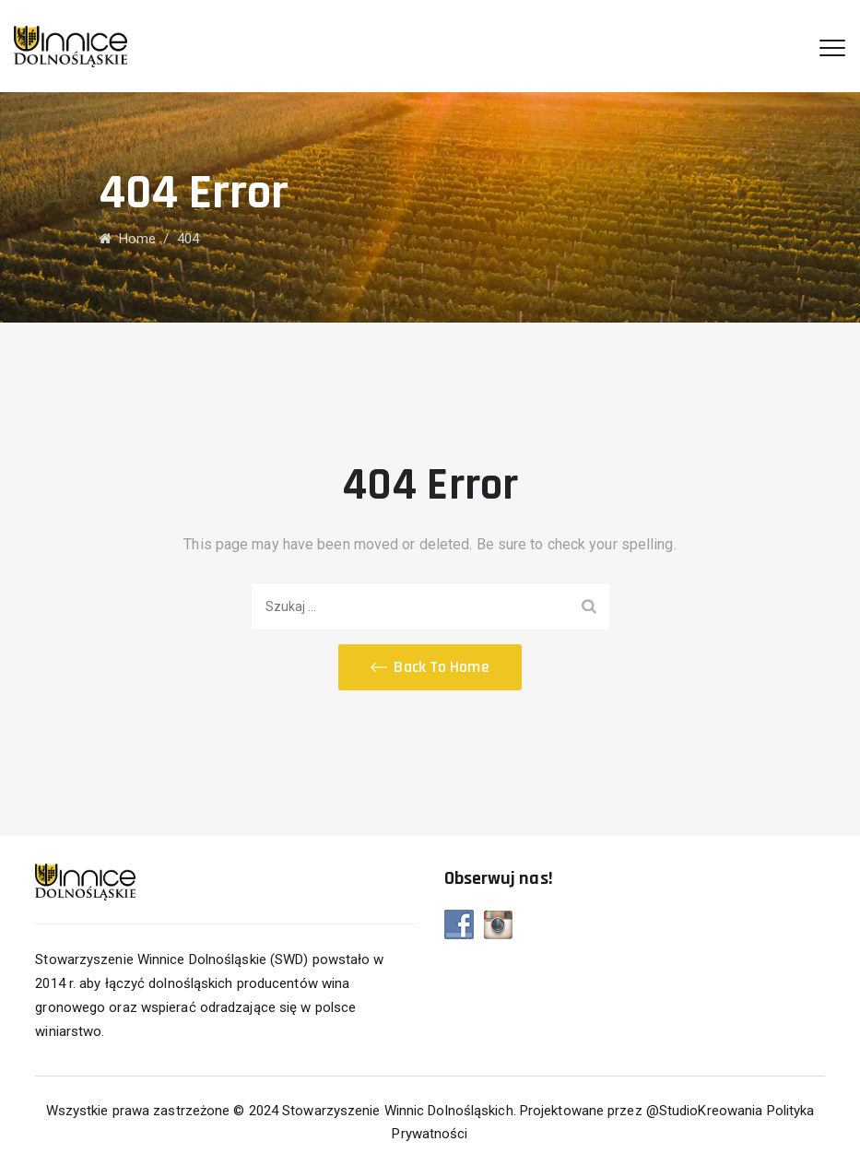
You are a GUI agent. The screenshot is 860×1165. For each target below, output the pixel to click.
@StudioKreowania (704, 1110)
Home (128, 238)
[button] (429, 667)
